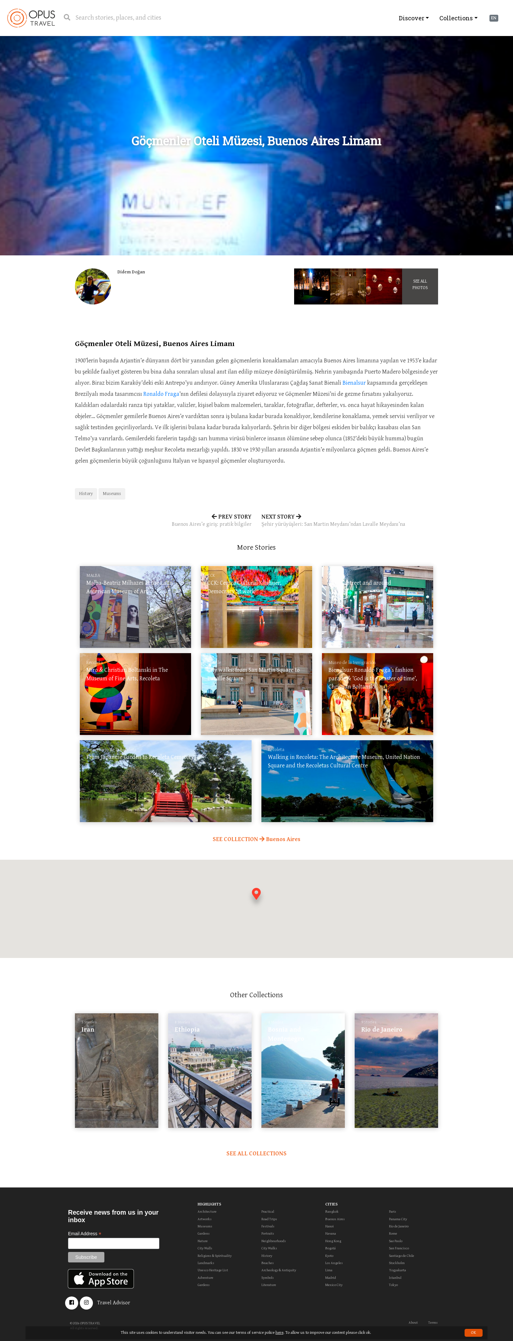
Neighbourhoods (273, 1241)
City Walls (205, 1248)
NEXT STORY (349, 520)
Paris (392, 1211)
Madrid (330, 1278)
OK (473, 1332)
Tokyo (393, 1285)
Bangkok (332, 1211)
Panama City (398, 1219)
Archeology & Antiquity (278, 1270)
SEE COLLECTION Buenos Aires (256, 839)
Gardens (204, 1233)
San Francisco (399, 1248)
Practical (267, 1211)
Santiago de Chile (401, 1256)
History (86, 493)
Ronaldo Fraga (161, 394)
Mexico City (334, 1285)
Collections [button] (456, 18)
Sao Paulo (395, 1241)
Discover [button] (411, 18)
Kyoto (329, 1256)
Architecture (207, 1211)
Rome (393, 1233)
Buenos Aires (335, 1219)
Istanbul (395, 1278)
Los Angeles (334, 1263)
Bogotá (330, 1248)
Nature (203, 1241)
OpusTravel (31, 18)
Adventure (205, 1278)
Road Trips (269, 1219)
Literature (268, 1285)
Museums (112, 493)
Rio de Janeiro (399, 1226)
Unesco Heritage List (213, 1270)
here (279, 1332)
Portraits (267, 1233)
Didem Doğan (131, 272)
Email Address (84, 1234)
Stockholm (397, 1263)
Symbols (267, 1278)
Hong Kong (333, 1241)
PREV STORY (163, 520)
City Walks (269, 1248)
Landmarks (206, 1263)
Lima (328, 1270)
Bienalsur (354, 382)
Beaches (267, 1263)
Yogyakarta (397, 1270)
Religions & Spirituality (215, 1256)
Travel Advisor (113, 1303)
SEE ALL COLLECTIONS (256, 1153)
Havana (330, 1233)
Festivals (267, 1226)
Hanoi (329, 1226)
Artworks (205, 1219)
